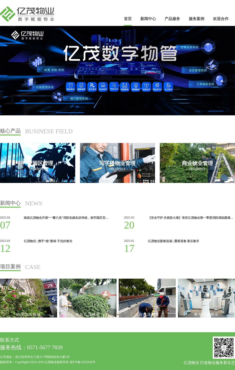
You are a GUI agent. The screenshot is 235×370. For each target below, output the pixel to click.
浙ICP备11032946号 (82, 362)
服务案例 (196, 19)
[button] (230, 299)
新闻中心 (148, 19)
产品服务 (172, 19)
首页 (128, 19)
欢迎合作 (221, 19)
